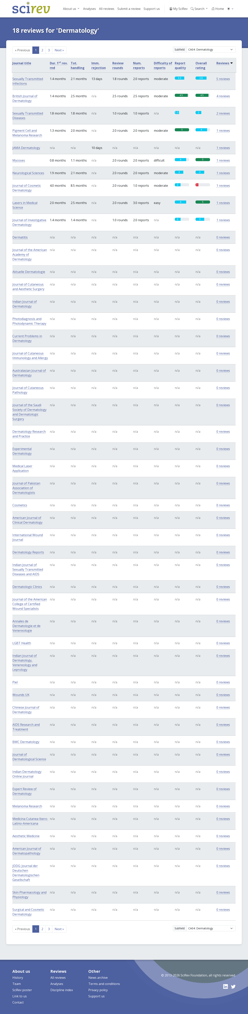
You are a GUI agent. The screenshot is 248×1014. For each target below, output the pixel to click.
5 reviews (223, 79)
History (17, 977)
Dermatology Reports (28, 552)
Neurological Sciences (28, 173)
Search (197, 9)
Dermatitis (20, 237)
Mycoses (18, 160)
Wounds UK (20, 695)
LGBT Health (21, 643)
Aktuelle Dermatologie (28, 272)
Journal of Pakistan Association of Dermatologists (26, 488)
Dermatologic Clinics (27, 587)
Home (217, 9)
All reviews (106, 9)
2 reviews (223, 113)
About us (69, 9)
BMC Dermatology (25, 742)
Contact (18, 1002)
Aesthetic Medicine (26, 836)
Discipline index (61, 990)
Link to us (19, 996)
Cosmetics (19, 505)
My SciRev (178, 9)
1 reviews (223, 130)
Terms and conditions (104, 984)
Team (16, 984)
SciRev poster (22, 990)
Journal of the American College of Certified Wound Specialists (29, 604)
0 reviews (223, 237)
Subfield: (180, 49)
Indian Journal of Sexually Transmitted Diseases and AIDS (27, 569)
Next (59, 50)
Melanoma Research (27, 806)
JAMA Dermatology (26, 148)
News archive (98, 977)
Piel (15, 682)
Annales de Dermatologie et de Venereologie (26, 626)
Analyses (89, 9)
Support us (152, 9)
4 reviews (223, 96)
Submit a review (128, 9)
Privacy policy (98, 990)
